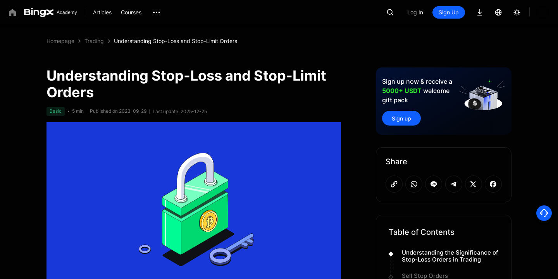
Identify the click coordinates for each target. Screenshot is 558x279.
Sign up (401, 118)
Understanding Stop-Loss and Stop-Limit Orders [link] (175, 41)
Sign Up (475, 12)
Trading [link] (94, 41)
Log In (442, 12)
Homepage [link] (60, 41)
